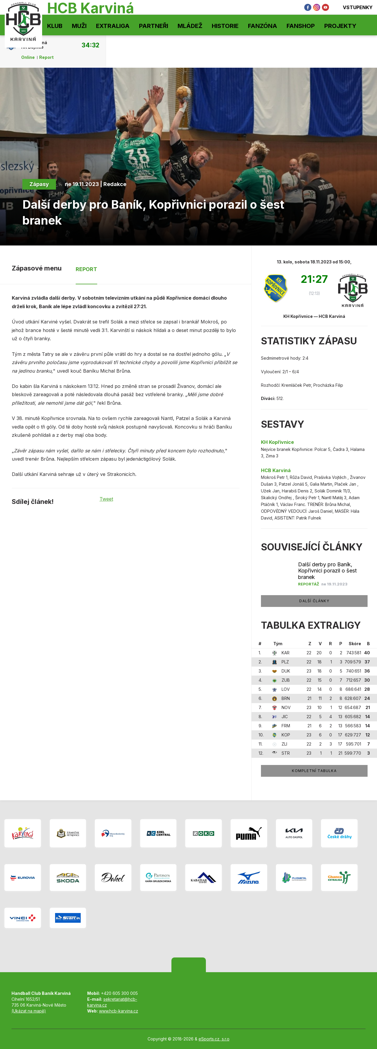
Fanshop (301, 25)
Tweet (106, 499)
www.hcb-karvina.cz (118, 1010)
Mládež (190, 25)
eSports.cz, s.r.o (214, 1038)
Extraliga (113, 25)
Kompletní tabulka (314, 771)
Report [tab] (86, 269)
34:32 (90, 45)
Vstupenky (354, 7)
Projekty (340, 25)
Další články (314, 601)
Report (46, 57)
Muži (79, 25)
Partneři (153, 25)
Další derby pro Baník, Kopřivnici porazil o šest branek (327, 570)
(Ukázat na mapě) (28, 1010)
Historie (225, 25)
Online (28, 57)
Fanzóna (262, 25)
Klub (54, 25)
